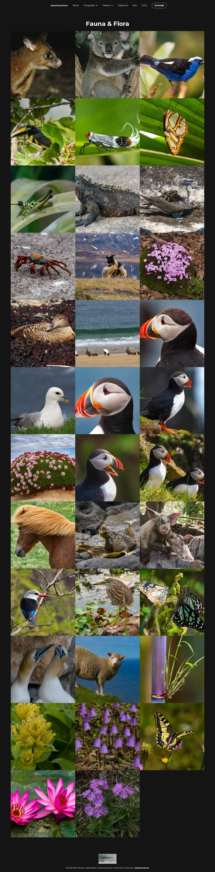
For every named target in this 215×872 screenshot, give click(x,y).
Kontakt (159, 5)
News (76, 5)
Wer (134, 5)
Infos (144, 5)
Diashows (123, 5)
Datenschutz (142, 868)
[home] (59, 5)
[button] (90, 5)
